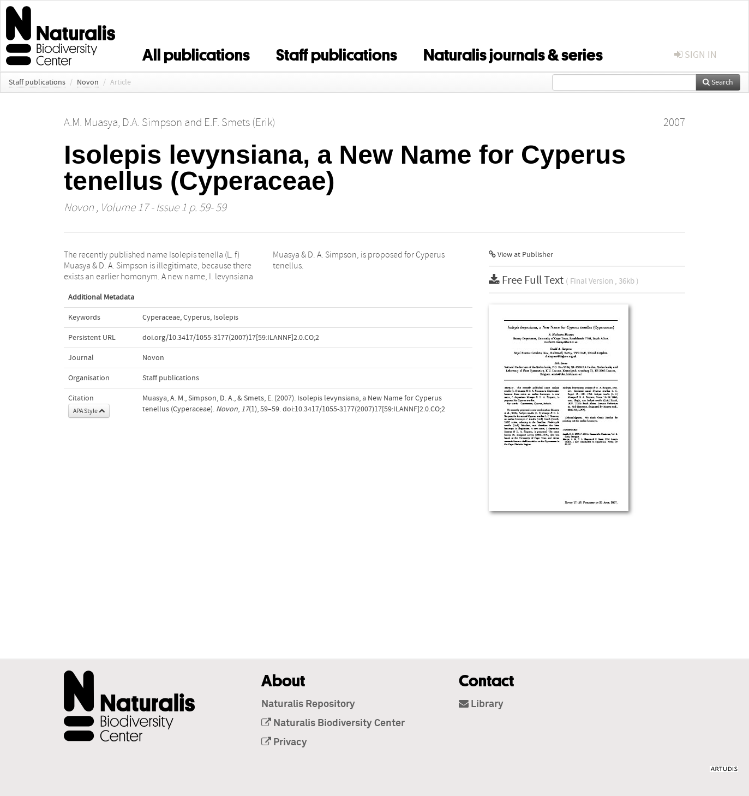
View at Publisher (521, 254)
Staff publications (336, 53)
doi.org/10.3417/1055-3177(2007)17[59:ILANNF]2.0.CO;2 (230, 337)
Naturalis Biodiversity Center (333, 723)
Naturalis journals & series (513, 53)
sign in (695, 55)
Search (718, 82)
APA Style (89, 411)
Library (481, 704)
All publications (196, 53)
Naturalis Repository (308, 704)
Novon (88, 82)
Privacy (284, 742)
